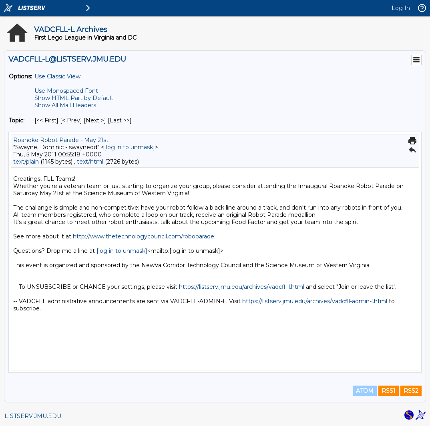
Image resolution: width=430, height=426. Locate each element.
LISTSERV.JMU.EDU (32, 416)
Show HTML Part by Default (73, 98)
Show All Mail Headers (65, 105)
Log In (401, 8)
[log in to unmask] (129, 147)
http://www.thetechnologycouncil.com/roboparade (143, 236)
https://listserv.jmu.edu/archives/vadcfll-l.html (241, 286)
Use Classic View (57, 76)
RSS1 (389, 390)
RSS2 (411, 390)
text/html (90, 161)
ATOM (365, 390)
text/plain (26, 161)
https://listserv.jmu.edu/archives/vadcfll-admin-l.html (314, 301)
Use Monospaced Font (66, 90)
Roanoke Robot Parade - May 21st (61, 140)
